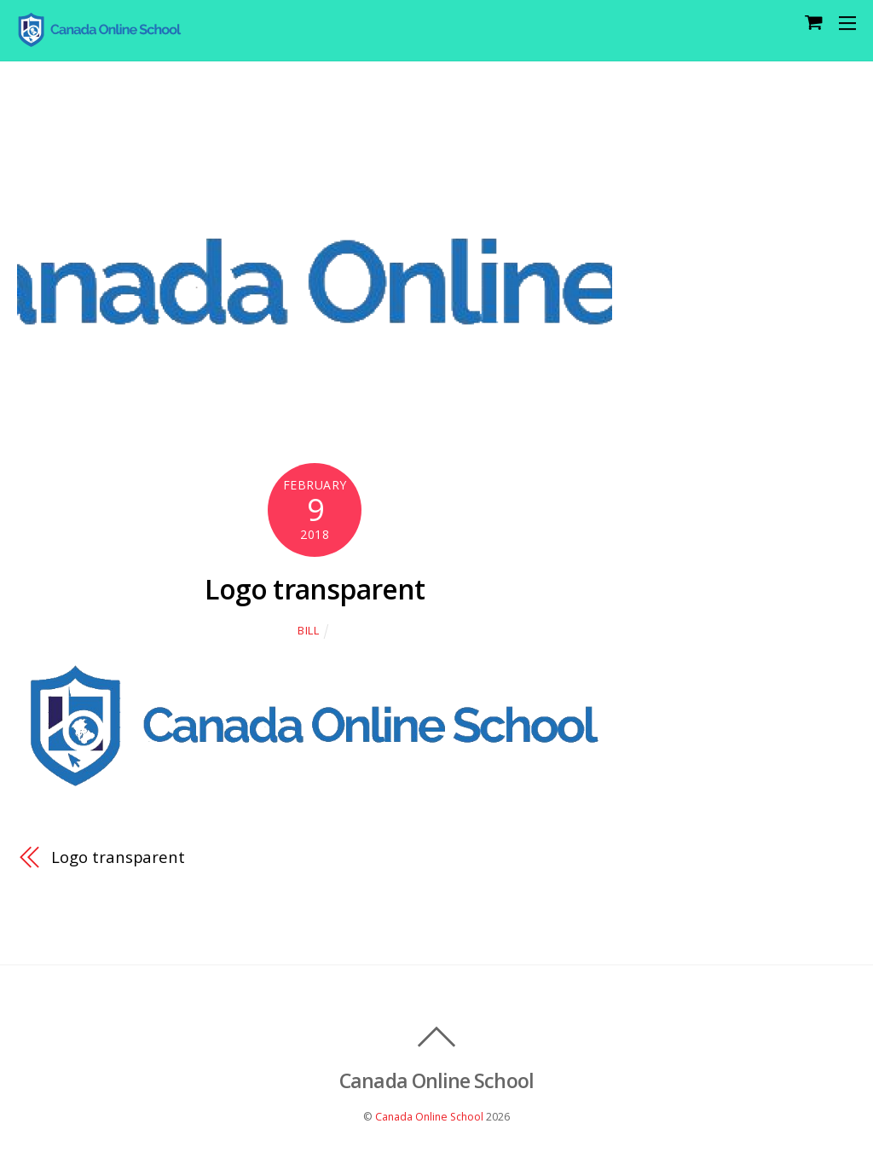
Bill (309, 630)
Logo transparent (315, 589)
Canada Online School (429, 1116)
